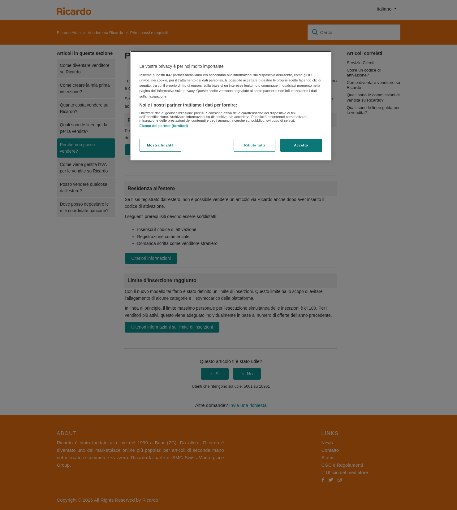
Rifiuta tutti (254, 145)
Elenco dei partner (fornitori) (164, 126)
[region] (230, 106)
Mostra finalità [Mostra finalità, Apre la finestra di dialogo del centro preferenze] (160, 145)
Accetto (301, 145)
